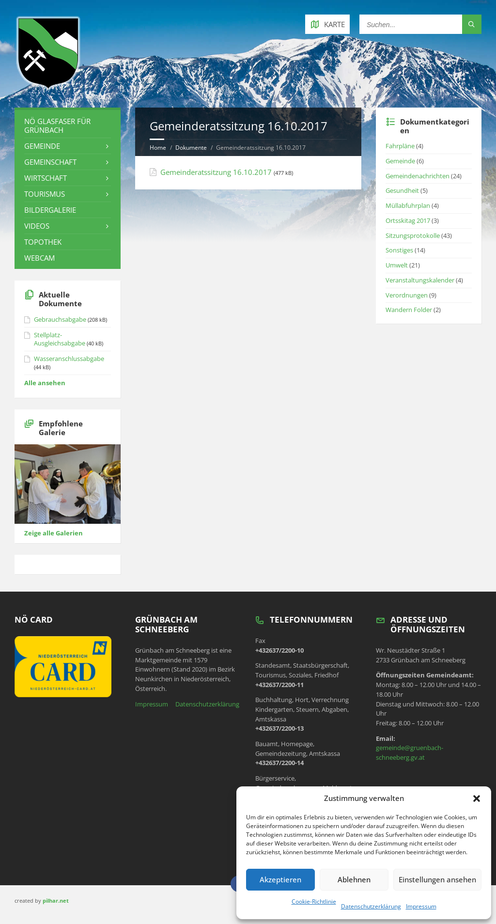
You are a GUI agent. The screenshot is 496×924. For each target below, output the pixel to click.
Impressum (421, 906)
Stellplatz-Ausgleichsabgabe (59, 338)
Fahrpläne (400, 145)
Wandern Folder (409, 309)
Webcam (39, 258)
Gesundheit (402, 190)
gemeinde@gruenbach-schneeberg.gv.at (409, 752)
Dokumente (191, 147)
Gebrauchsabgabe (60, 319)
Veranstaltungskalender (420, 280)
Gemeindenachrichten (418, 176)
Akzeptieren (280, 879)
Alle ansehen (44, 382)
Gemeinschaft (50, 162)
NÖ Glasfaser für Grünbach (57, 125)
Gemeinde (42, 146)
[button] (476, 798)
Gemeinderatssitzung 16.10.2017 (216, 172)
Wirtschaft (45, 178)
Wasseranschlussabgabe (69, 358)
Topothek (43, 242)
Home (158, 147)
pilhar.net (56, 900)
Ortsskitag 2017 (408, 220)
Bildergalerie (50, 210)
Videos (36, 226)
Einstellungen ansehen (437, 879)
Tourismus (44, 194)
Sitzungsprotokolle (413, 235)
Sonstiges (399, 250)
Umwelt (397, 265)
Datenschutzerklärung (371, 906)
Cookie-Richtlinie (314, 901)
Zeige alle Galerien (53, 533)
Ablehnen (354, 879)
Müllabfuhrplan (408, 205)
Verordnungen (407, 295)
